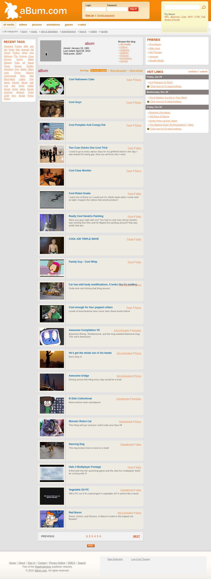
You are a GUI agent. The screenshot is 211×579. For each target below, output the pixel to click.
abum (89, 43)
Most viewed (136, 70)
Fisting (16, 53)
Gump (19, 59)
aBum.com (41, 570)
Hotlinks (124, 53)
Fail (203, 17)
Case (31, 56)
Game (138, 513)
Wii (32, 49)
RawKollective (43, 566)
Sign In (31, 562)
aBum (43, 71)
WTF (190, 17)
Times (7, 66)
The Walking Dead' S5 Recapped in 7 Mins (171, 124)
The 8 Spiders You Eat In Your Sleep (168, 97)
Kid (5, 49)
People (104, 31)
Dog (17, 69)
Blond (24, 82)
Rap (32, 76)
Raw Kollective (115, 559)
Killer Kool (154, 48)
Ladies (22, 79)
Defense (8, 56)
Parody (15, 82)
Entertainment (69, 31)
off (24, 62)
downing (8, 92)
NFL (167, 17)
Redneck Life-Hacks (159, 112)
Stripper (8, 62)
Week (7, 82)
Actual (7, 89)
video (22, 89)
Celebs (93, 31)
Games (124, 61)
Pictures (124, 55)
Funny (24, 31)
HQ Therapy (155, 52)
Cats (183, 17)
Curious (23, 56)
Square (18, 66)
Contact (42, 562)
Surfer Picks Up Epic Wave (163, 120)
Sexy (31, 59)
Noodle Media (156, 60)
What (24, 53)
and (32, 46)
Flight (31, 92)
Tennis (7, 53)
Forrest (7, 59)
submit (203, 71)
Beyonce (175, 17)
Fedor (12, 49)
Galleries (124, 50)
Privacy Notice (57, 562)
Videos (123, 47)
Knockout (8, 69)
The (16, 56)
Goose (30, 89)
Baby (22, 76)
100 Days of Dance (159, 116)
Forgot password (105, 15)
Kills (18, 49)
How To (83, 31)
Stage (31, 62)
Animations (126, 58)
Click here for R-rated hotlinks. (166, 86)
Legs (6, 72)
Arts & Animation (49, 31)
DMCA (71, 562)
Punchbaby (155, 44)
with (32, 82)
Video (138, 148)
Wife (26, 46)
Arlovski (25, 49)
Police (31, 95)
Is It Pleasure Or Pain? (161, 82)
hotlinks (193, 71)
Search (82, 562)
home (15, 89)
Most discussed (118, 70)
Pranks (18, 46)
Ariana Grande (172, 20)
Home (12, 562)
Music (34, 31)
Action (7, 98)
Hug (32, 53)
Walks (23, 69)
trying (21, 85)
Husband (8, 46)
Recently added (99, 70)
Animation (136, 330)
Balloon (30, 72)
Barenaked (9, 79)
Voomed (153, 56)
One (32, 79)
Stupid (22, 95)
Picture (138, 80)
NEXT (136, 536)
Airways (20, 92)
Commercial (10, 76)
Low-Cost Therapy (140, 559)
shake (31, 85)
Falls (17, 62)
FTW (197, 17)
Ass (13, 85)
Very (14, 95)
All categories (11, 31)
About (21, 562)
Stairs (31, 69)
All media (125, 44)
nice (6, 85)
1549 (6, 95)
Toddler (30, 66)
